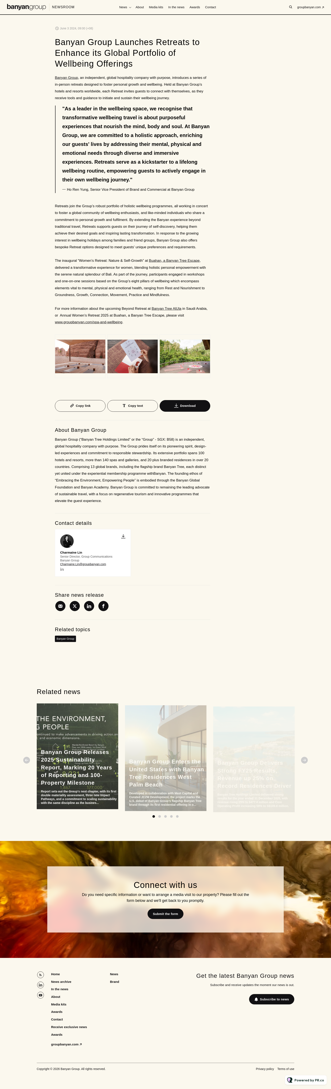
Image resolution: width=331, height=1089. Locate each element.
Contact (210, 7)
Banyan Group (66, 78)
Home (55, 974)
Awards (195, 7)
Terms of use (285, 1069)
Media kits (156, 7)
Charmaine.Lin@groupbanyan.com (83, 564)
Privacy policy (265, 1069)
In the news (176, 7)
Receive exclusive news (69, 1027)
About (140, 7)
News (123, 7)
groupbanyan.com (309, 7)
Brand (114, 981)
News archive (61, 981)
